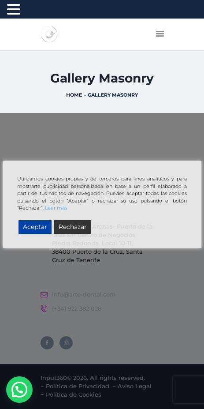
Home (74, 95)
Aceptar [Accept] (35, 227)
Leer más (56, 208)
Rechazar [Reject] (73, 227)
